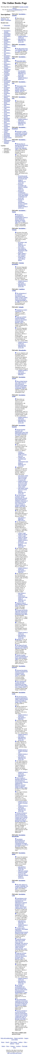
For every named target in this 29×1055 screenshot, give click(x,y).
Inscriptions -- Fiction (7, 42)
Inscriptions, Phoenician (7, 118)
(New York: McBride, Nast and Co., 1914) (21, 50)
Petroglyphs (7, 136)
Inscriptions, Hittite (7, 102)
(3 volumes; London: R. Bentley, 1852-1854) (21, 501)
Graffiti (6, 79)
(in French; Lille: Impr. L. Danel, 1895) (21, 219)
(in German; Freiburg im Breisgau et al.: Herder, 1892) (21, 1003)
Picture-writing (7, 137)
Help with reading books (7, 1038)
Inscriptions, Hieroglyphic (7, 99)
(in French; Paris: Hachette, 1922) (21, 319)
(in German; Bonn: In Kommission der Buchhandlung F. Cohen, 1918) (21, 989)
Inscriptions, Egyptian (7, 88)
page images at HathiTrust (21, 373)
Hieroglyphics (7, 80)
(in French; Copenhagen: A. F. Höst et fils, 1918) (21, 842)
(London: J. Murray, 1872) (21, 673)
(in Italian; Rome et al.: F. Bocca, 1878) (21, 684)
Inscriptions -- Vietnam (7, 67)
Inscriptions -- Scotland (7, 59)
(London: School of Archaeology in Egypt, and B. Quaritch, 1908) (21, 657)
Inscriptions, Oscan (7, 113)
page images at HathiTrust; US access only (22, 40)
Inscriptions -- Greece (7, 45)
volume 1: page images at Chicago (22, 533)
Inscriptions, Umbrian (7, 130)
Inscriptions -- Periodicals (7, 56)
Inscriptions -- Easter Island (7, 34)
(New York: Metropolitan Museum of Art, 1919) (21, 647)
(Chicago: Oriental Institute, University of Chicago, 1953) (20, 88)
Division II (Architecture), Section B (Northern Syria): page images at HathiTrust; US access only (23, 195)
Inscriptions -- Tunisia (7, 64)
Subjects (12, 1043)
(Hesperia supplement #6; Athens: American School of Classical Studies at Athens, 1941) (21, 699)
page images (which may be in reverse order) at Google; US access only (23, 477)
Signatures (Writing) (6, 142)
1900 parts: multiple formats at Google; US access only (23, 872)
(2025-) (21, 133)
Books (3, 1046)
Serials (17, 1043)
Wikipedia (3, 18)
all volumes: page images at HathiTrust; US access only (22, 545)
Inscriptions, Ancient (7, 82)
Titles (25, 1042)
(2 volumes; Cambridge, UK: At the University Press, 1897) (21, 886)
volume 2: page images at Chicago (22, 536)
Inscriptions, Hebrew (7, 96)
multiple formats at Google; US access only (23, 751)
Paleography (7, 25)
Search (7, 1042)
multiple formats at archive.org (23, 37)
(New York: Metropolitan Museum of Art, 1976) (21, 432)
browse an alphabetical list (15, 9)
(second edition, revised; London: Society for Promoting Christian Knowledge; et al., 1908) (21, 297)
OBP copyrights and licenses (14, 1053)
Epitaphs (6, 78)
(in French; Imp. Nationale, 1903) (21, 146)
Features (13, 1046)
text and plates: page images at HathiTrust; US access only (22, 73)
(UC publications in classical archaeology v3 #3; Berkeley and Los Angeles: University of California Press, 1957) (21, 903)
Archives (18, 1046)
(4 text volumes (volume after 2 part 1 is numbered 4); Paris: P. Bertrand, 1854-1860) (21, 817)
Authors (20, 1042)
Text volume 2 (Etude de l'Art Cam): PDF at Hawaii (21, 258)
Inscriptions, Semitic (7, 124)
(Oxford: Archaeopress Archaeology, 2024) (21, 385)
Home (2, 1042)
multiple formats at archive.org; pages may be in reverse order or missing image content (23, 484)
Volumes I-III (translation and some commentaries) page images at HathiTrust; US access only (23, 461)
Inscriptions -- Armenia (7, 31)
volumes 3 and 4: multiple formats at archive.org (23, 540)
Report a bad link (18, 1038)
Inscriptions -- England (7, 39)
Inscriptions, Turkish (7, 127)
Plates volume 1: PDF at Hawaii (22, 254)
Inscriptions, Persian (7, 116)
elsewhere (8, 20)
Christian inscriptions (7, 73)
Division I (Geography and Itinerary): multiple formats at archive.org (23, 187)
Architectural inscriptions (7, 70)
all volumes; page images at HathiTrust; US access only (22, 244)
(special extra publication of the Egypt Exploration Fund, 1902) (21, 612)
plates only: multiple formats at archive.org (23, 78)
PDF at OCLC (21, 520)
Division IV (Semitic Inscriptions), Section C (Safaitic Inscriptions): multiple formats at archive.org (23, 204)
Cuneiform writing (6, 75)
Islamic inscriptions (7, 132)
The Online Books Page (14, 3)
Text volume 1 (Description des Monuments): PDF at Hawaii (22, 250)
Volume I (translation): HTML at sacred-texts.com (22, 454)
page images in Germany (22, 593)
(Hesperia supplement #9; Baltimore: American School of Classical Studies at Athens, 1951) (21, 782)
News (7, 1046)
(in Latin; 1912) (21, 930)
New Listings (13, 1042)
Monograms (7, 134)
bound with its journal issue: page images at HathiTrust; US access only (22, 598)
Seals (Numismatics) (7, 139)
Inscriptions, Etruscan (7, 91)
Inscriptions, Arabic (7, 85)
